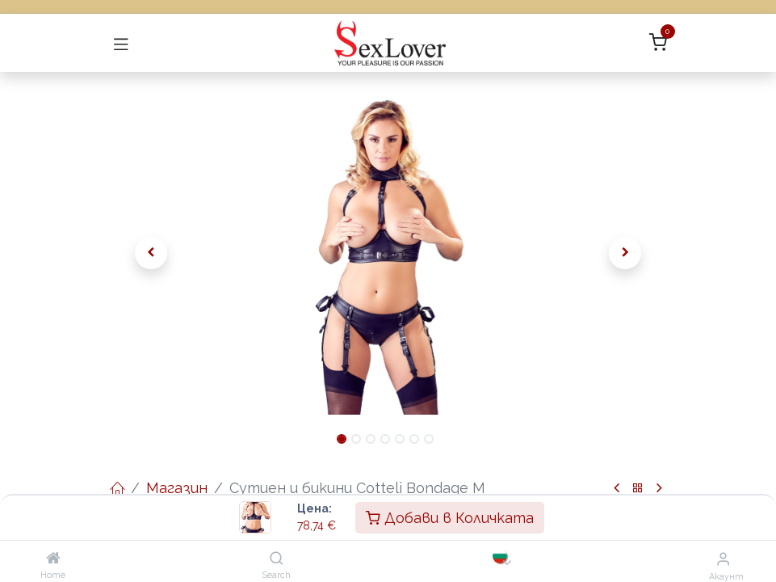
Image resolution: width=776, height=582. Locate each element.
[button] (152, 253)
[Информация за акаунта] (723, 558)
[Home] (53, 558)
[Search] (276, 558)
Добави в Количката (450, 517)
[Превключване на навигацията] (121, 42)
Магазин (177, 487)
